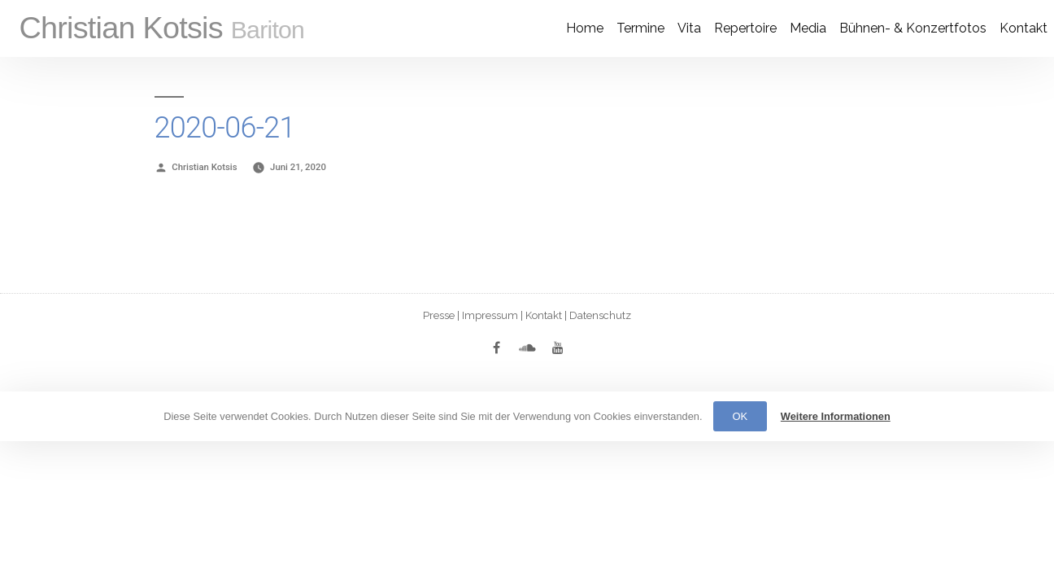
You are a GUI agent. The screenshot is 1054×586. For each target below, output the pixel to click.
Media (808, 28)
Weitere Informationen (836, 416)
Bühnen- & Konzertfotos (912, 28)
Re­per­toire (745, 28)
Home (584, 28)
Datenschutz (600, 315)
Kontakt (1023, 28)
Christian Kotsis (161, 28)
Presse (439, 315)
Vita (689, 28)
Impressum (490, 315)
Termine (640, 28)
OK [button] (740, 416)
